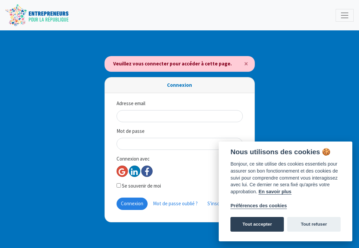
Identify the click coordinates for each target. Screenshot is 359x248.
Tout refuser (314, 224)
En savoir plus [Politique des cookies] (274, 191)
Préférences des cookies (258, 205)
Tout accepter (257, 224)
